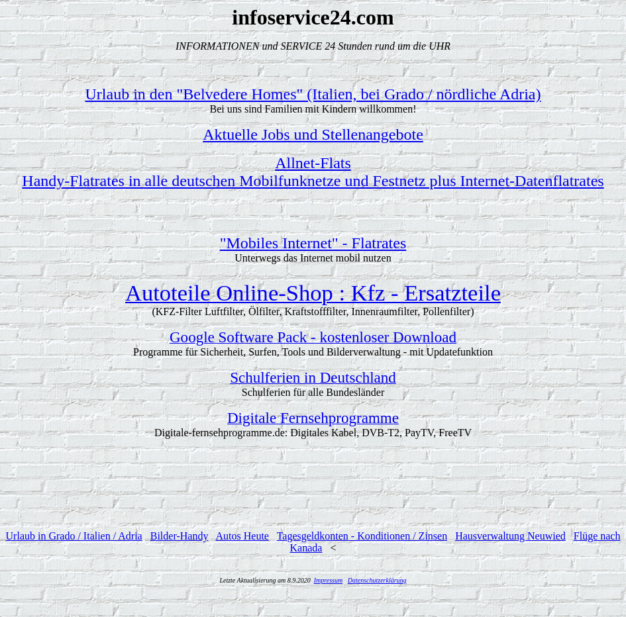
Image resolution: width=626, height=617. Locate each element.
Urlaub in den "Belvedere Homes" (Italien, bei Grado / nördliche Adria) (313, 94)
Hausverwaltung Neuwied (510, 536)
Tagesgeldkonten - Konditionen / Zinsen (362, 536)
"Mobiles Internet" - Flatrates (313, 243)
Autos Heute (242, 536)
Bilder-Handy (179, 536)
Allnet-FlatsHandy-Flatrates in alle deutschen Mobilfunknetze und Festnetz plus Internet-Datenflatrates (312, 171)
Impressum (328, 580)
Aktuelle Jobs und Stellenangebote (313, 134)
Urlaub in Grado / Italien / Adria (74, 536)
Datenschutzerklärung (377, 580)
